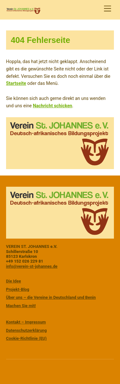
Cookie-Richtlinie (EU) (26, 338)
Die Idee (13, 281)
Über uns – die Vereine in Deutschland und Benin (51, 297)
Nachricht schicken (52, 105)
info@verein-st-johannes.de (32, 266)
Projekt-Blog (17, 289)
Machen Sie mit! (21, 305)
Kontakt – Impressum (26, 322)
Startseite (16, 83)
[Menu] (107, 9)
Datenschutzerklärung (26, 330)
